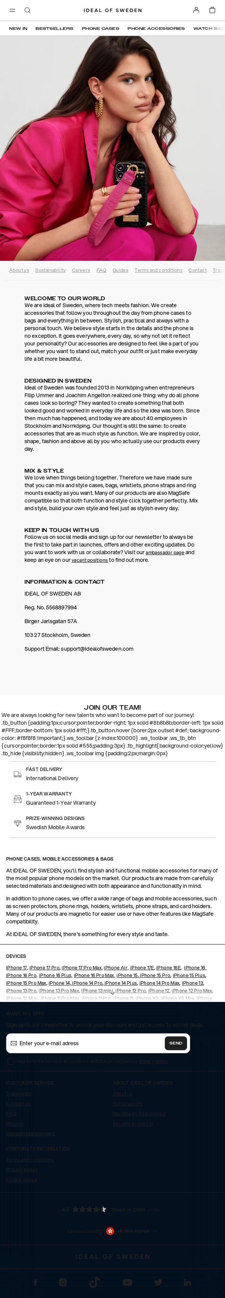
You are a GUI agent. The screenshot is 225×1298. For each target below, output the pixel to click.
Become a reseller (133, 1123)
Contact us (18, 1103)
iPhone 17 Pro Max (82, 967)
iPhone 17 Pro (44, 967)
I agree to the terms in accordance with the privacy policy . (93, 1061)
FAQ (102, 270)
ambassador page (165, 552)
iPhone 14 (59, 983)
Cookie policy (21, 1179)
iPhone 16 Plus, (56, 975)
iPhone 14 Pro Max (160, 983)
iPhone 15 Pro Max (26, 983)
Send (175, 1043)
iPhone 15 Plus (189, 975)
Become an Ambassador (139, 1113)
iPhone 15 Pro (155, 975)
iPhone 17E (142, 967)
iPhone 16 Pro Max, (94, 975)
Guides (120, 270)
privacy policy (153, 1061)
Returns (15, 1123)
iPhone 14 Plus (120, 983)
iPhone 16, (195, 967)
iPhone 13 (193, 983)
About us (19, 270)
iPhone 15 (127, 975)
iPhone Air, (116, 967)
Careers (81, 270)
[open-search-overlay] (28, 11)
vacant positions (90, 560)
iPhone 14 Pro (87, 983)
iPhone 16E (168, 967)
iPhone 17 (16, 967)
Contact (198, 270)
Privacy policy (22, 1169)
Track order (19, 1093)
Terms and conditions (158, 270)
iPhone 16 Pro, (22, 975)
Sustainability (50, 270)
